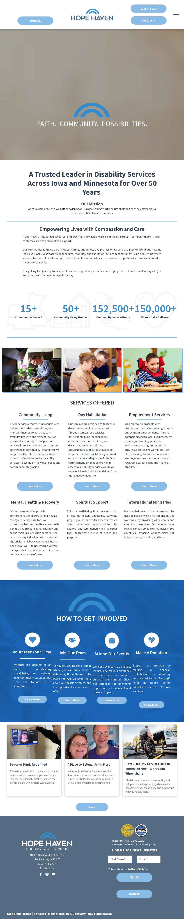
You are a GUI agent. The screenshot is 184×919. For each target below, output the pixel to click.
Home (27, 914)
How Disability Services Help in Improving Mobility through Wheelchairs (147, 768)
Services (40, 914)
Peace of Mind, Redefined (28, 764)
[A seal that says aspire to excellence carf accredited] (127, 830)
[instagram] (47, 874)
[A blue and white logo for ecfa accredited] (141, 830)
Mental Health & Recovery (67, 914)
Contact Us (47, 868)
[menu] (176, 14)
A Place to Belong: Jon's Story (89, 764)
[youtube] (53, 874)
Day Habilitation (100, 914)
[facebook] (40, 874)
